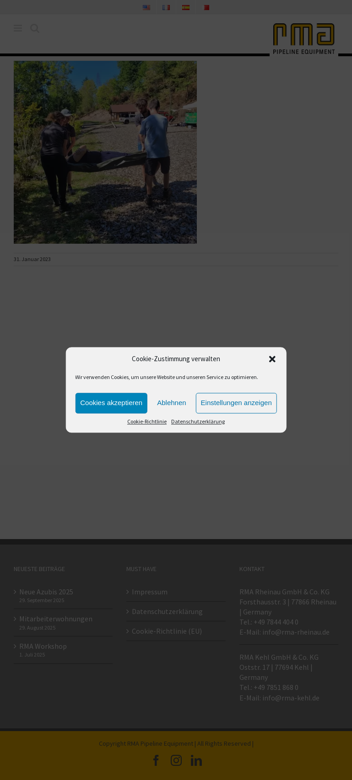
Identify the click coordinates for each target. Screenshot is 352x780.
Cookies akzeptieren (111, 403)
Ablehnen (171, 403)
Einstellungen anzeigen (236, 403)
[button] (272, 359)
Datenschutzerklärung (198, 421)
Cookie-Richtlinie (147, 421)
